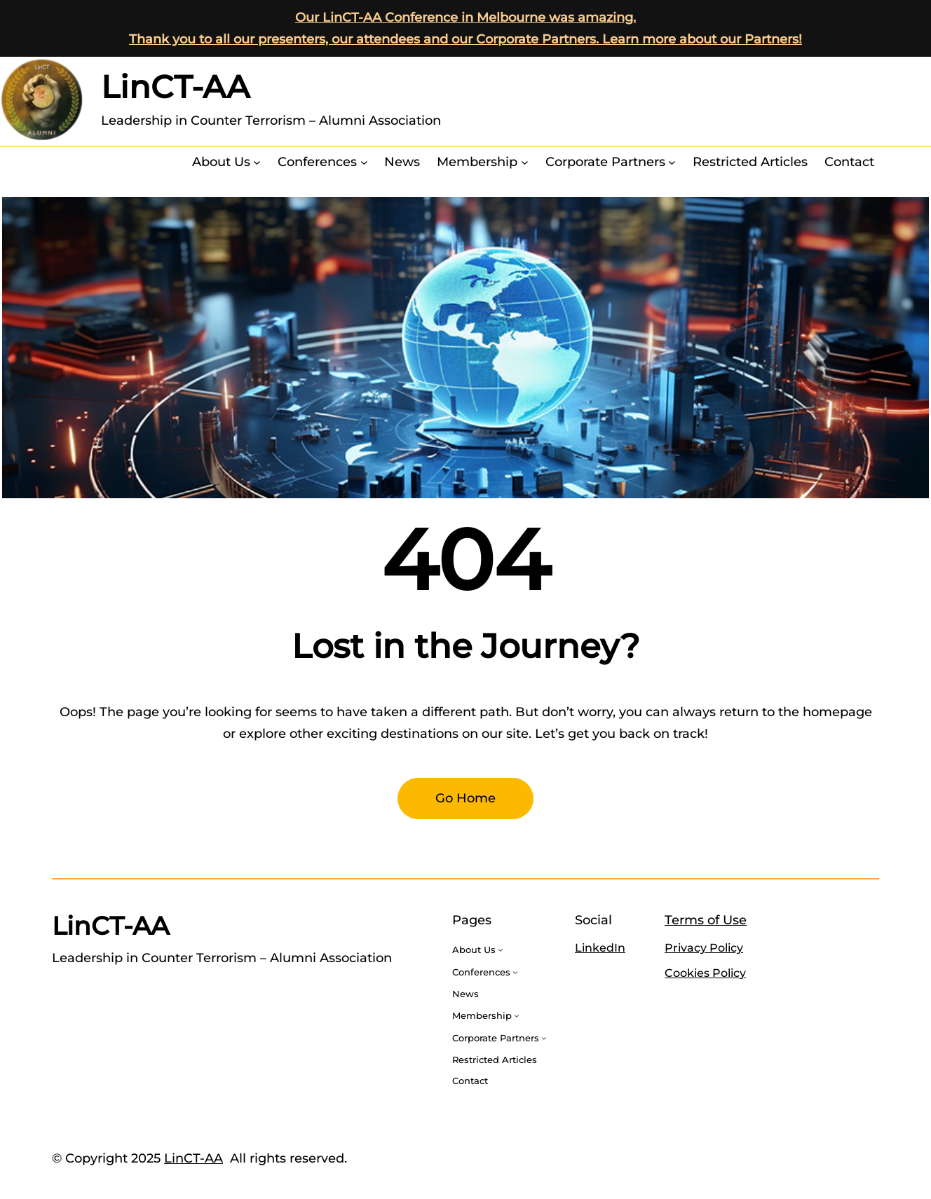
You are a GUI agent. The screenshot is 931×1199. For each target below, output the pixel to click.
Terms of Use (706, 920)
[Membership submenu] (525, 162)
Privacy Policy (704, 947)
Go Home (465, 798)
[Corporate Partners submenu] (672, 162)
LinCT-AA (175, 86)
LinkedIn (600, 947)
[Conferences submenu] (364, 162)
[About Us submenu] (257, 162)
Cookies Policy (705, 973)
